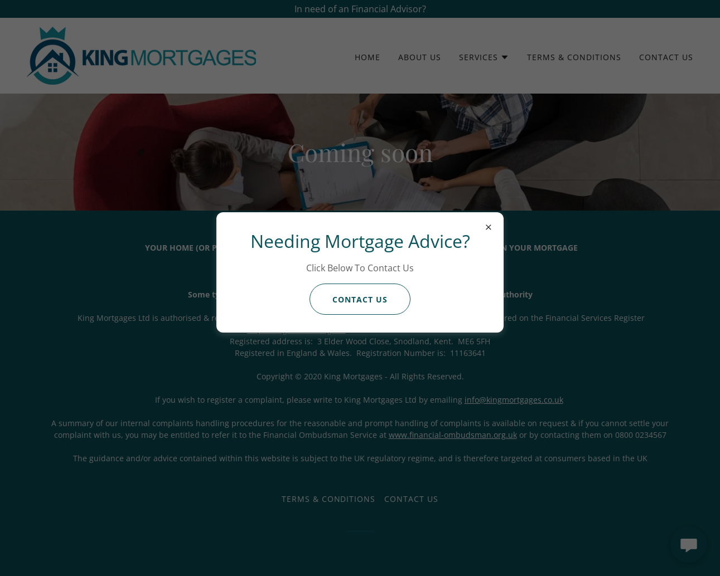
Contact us (360, 299)
